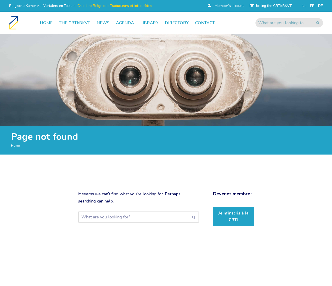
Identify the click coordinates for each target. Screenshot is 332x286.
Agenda (125, 23)
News (103, 23)
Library (149, 23)
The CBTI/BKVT (74, 23)
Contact (205, 23)
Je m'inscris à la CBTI (233, 216)
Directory (177, 23)
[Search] (284, 22)
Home (46, 23)
